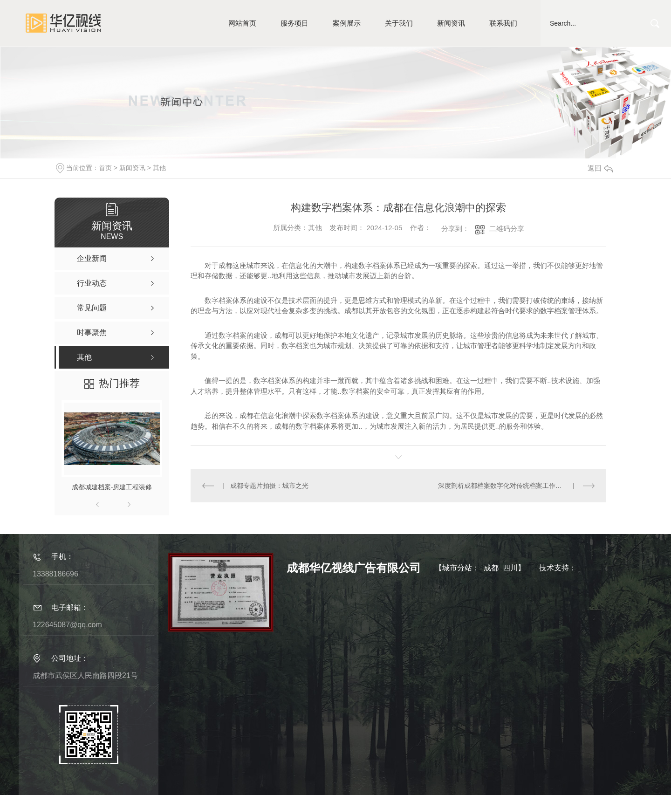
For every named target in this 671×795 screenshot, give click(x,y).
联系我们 (503, 23)
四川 (510, 568)
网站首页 (242, 23)
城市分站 (457, 568)
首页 (105, 167)
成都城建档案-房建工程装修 (112, 487)
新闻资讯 (451, 23)
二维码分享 (506, 229)
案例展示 (347, 23)
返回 (600, 168)
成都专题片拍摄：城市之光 (269, 485)
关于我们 (399, 23)
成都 (491, 568)
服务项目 (294, 23)
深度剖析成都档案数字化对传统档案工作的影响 (506, 485)
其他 (159, 167)
